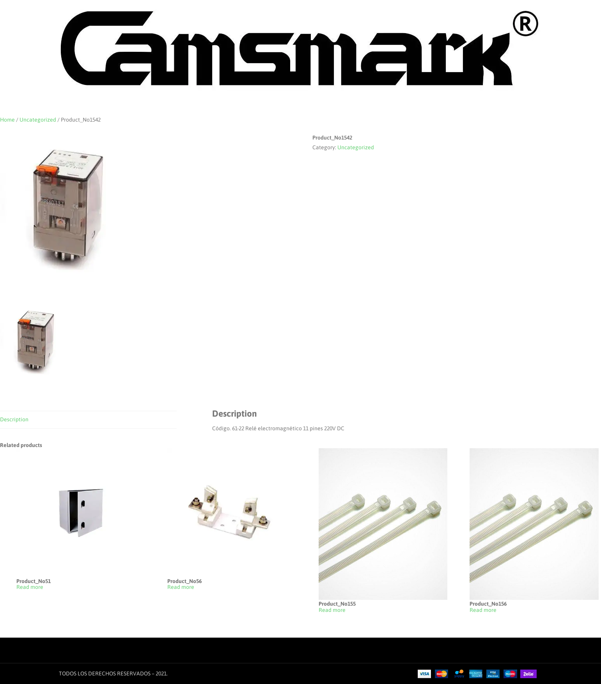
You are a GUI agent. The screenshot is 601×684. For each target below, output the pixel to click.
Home (7, 120)
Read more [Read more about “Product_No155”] (332, 610)
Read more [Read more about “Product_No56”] (180, 587)
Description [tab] (14, 419)
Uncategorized (38, 120)
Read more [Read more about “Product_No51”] (29, 587)
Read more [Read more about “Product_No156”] (483, 610)
